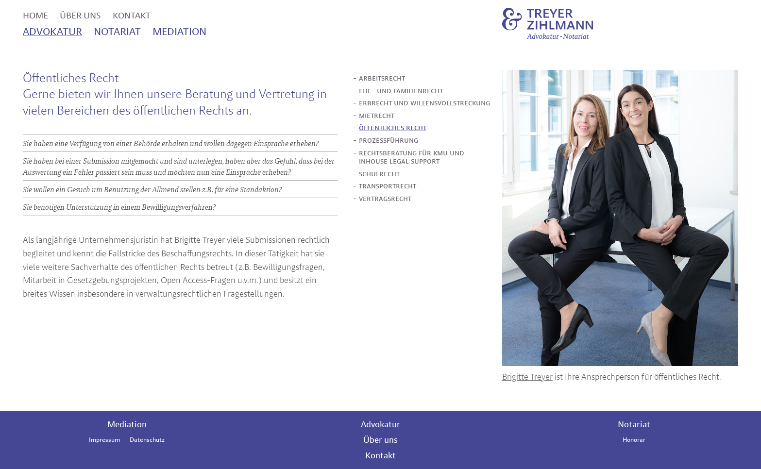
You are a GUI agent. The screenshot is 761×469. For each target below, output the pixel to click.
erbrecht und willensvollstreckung (424, 103)
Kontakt (380, 455)
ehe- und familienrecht (401, 90)
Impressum (104, 440)
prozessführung (388, 140)
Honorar (634, 440)
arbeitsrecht (382, 78)
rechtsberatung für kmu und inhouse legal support (411, 157)
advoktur (52, 30)
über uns (80, 14)
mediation (179, 30)
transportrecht (387, 186)
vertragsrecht (385, 198)
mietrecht (376, 115)
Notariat (634, 424)
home (35, 14)
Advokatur (380, 424)
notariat (117, 30)
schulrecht (379, 173)
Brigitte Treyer (527, 376)
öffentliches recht (392, 127)
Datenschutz (147, 440)
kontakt (132, 14)
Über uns (380, 439)
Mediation (127, 424)
